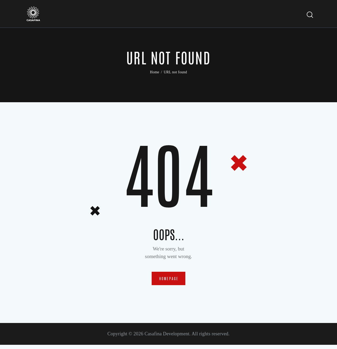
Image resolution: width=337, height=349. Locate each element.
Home (154, 73)
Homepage (169, 281)
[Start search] (310, 16)
